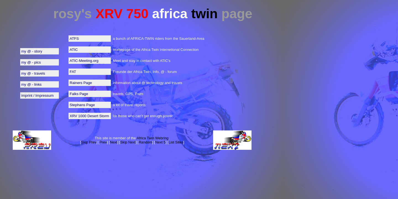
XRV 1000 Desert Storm (89, 116)
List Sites (176, 142)
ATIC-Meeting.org (84, 61)
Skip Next (128, 142)
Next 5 (160, 142)
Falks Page (79, 94)
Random (145, 142)
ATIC (74, 50)
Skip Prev (88, 142)
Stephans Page (82, 105)
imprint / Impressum (37, 95)
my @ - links (31, 84)
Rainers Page (81, 83)
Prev (103, 142)
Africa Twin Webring (152, 138)
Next (113, 142)
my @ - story (31, 51)
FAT (73, 72)
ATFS (74, 38)
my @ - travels (33, 73)
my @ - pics (31, 62)
